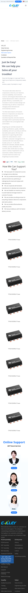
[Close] (12, 559)
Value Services (5, 48)
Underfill (3, 570)
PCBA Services (5, 542)
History (17, 542)
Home (2, 40)
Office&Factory (19, 545)
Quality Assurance (6, 583)
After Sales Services (6, 591)
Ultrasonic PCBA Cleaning (5, 573)
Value (7, 40)
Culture (17, 551)
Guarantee (4, 588)
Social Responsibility (20, 556)
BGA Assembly (5, 551)
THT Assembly (5, 548)
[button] (4, 322)
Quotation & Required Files (8, 57)
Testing (3, 585)
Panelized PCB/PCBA (6, 553)
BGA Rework (4, 567)
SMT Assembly (5, 545)
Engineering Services (7, 50)
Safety (16, 553)
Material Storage (5, 576)
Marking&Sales (19, 548)
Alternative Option (14, 40)
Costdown (4, 55)
